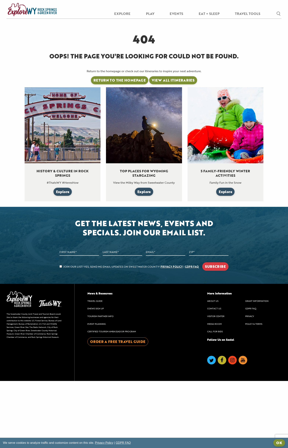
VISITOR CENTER (215, 383)
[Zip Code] (208, 319)
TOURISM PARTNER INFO (100, 383)
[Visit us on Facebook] (222, 427)
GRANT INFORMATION (257, 368)
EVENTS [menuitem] (176, 13)
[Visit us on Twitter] (211, 427)
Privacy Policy (104, 442)
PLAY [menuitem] (150, 13)
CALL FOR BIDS (215, 398)
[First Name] (79, 319)
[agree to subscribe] (61, 333)
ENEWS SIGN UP (95, 375)
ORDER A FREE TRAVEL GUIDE (117, 408)
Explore (62, 258)
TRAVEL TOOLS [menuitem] (247, 13)
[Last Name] (122, 319)
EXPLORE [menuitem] (122, 13)
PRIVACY (249, 383)
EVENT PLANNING (96, 391)
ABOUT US (212, 368)
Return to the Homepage (119, 147)
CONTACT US (214, 375)
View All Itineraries (173, 147)
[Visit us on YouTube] (243, 427)
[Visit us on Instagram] (232, 427)
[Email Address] (165, 319)
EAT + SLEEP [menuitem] (209, 13)
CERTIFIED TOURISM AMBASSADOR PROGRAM (111, 398)
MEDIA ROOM (214, 391)
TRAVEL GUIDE (94, 368)
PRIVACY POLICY (172, 334)
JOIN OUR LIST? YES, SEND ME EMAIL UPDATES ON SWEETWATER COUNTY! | (129, 334)
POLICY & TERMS (253, 391)
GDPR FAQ (192, 334)
